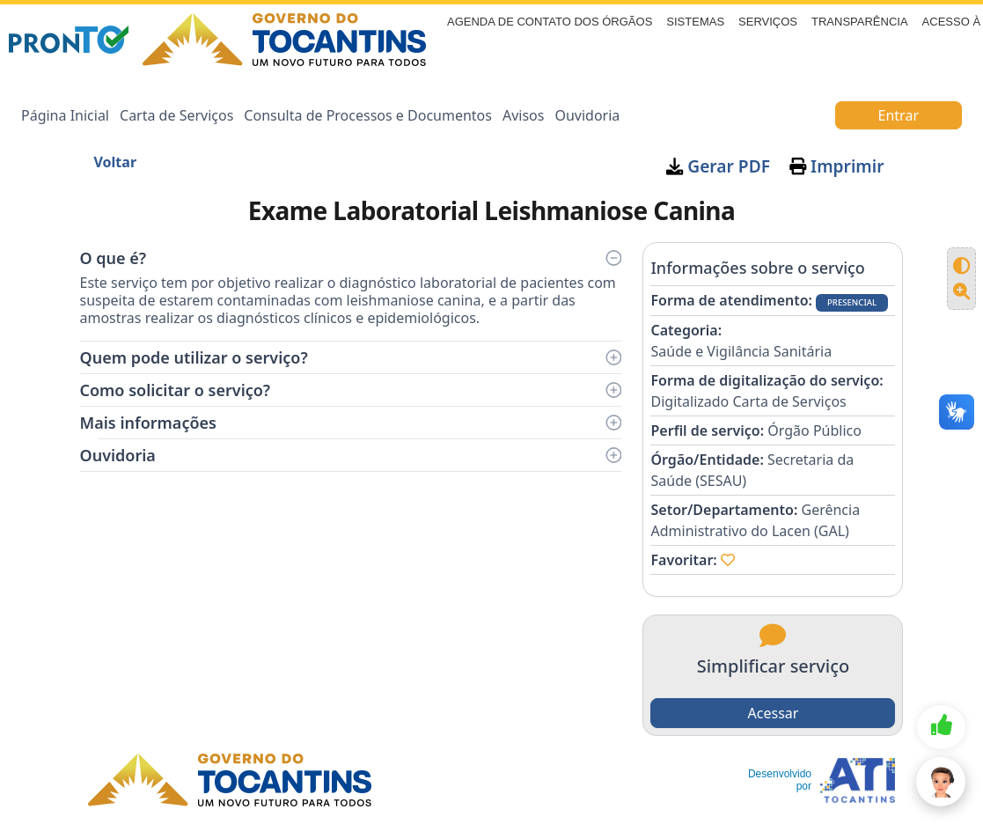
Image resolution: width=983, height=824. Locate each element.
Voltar (115, 162)
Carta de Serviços (176, 115)
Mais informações (351, 422)
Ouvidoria (587, 115)
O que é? (351, 258)
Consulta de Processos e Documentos (368, 115)
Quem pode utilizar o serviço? (351, 357)
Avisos (524, 115)
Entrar (898, 115)
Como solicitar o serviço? (351, 390)
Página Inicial (65, 115)
